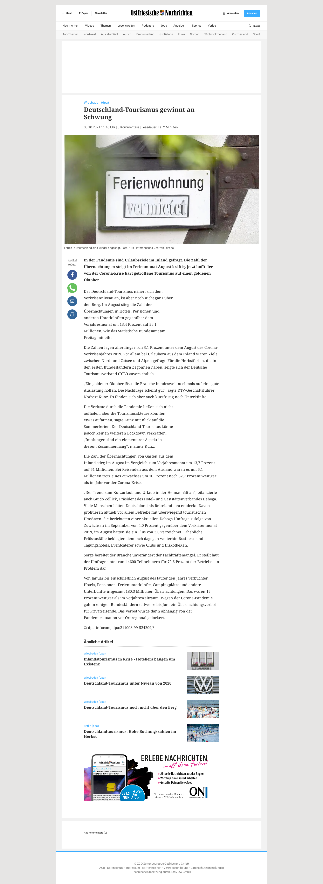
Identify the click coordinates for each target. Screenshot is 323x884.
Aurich (127, 34)
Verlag (212, 25)
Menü (66, 13)
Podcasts (148, 25)
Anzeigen (179, 25)
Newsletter (101, 13)
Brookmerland (145, 34)
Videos (89, 25)
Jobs (163, 25)
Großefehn (166, 34)
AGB (102, 868)
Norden (194, 34)
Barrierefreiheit (152, 868)
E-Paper (83, 13)
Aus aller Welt (109, 34)
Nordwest (89, 34)
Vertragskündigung (176, 868)
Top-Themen (70, 34)
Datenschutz (115, 868)
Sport (256, 34)
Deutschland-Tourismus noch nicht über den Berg (130, 707)
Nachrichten (70, 25)
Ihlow (181, 34)
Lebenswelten (126, 25)
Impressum (132, 868)
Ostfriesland (240, 34)
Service (196, 25)
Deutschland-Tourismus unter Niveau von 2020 (127, 683)
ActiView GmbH (181, 872)
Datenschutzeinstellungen (207, 868)
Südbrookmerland (215, 34)
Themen (106, 25)
